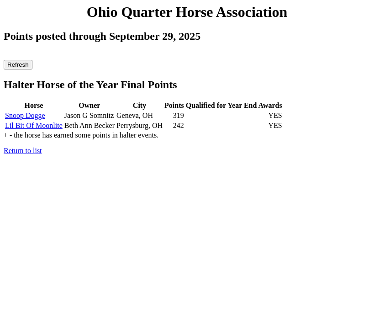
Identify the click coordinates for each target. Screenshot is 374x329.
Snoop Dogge (25, 115)
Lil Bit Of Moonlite (34, 125)
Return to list (23, 150)
